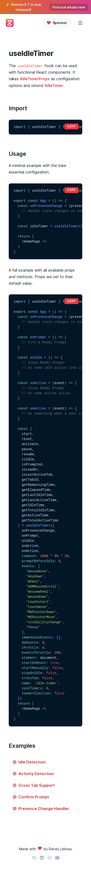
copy (71, 126)
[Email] (57, 858)
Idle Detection (29, 762)
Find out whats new (68, 7)
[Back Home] (11, 23)
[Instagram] (49, 858)
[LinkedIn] (41, 858)
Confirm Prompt (31, 796)
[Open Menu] (80, 23)
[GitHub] (34, 858)
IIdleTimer (54, 85)
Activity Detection (33, 773)
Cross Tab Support (34, 785)
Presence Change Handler (41, 808)
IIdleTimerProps (35, 78)
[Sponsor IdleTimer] (57, 22)
